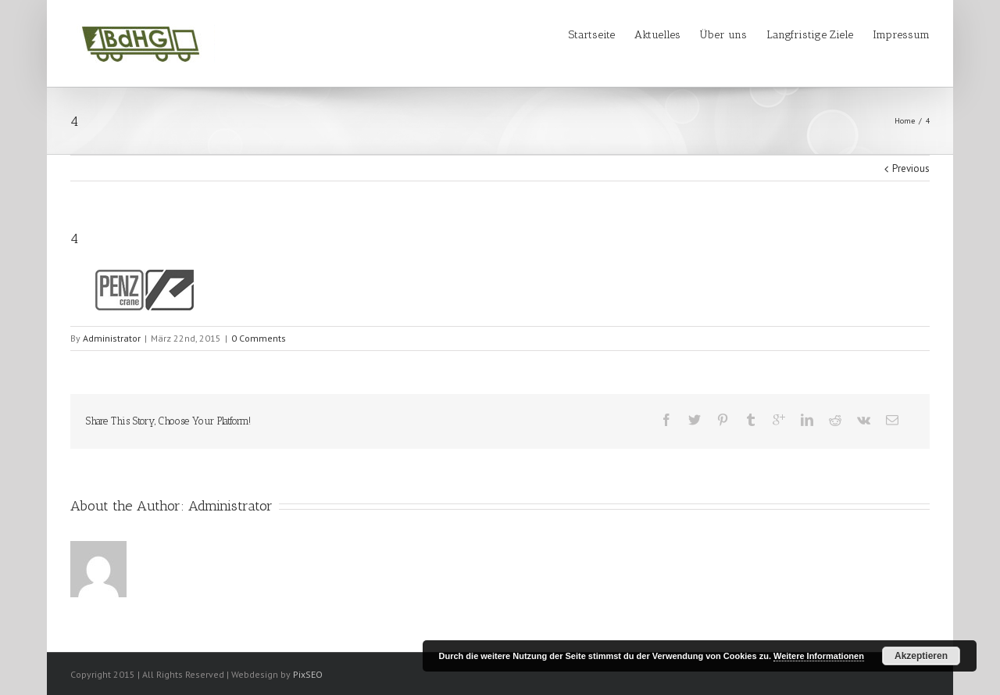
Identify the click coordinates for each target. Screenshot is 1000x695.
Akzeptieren (921, 655)
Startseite (592, 34)
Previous (911, 168)
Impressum (901, 34)
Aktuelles (657, 34)
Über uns (723, 34)
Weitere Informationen (818, 656)
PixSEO (308, 674)
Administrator (112, 338)
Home (905, 121)
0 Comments (258, 338)
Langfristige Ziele (809, 34)
